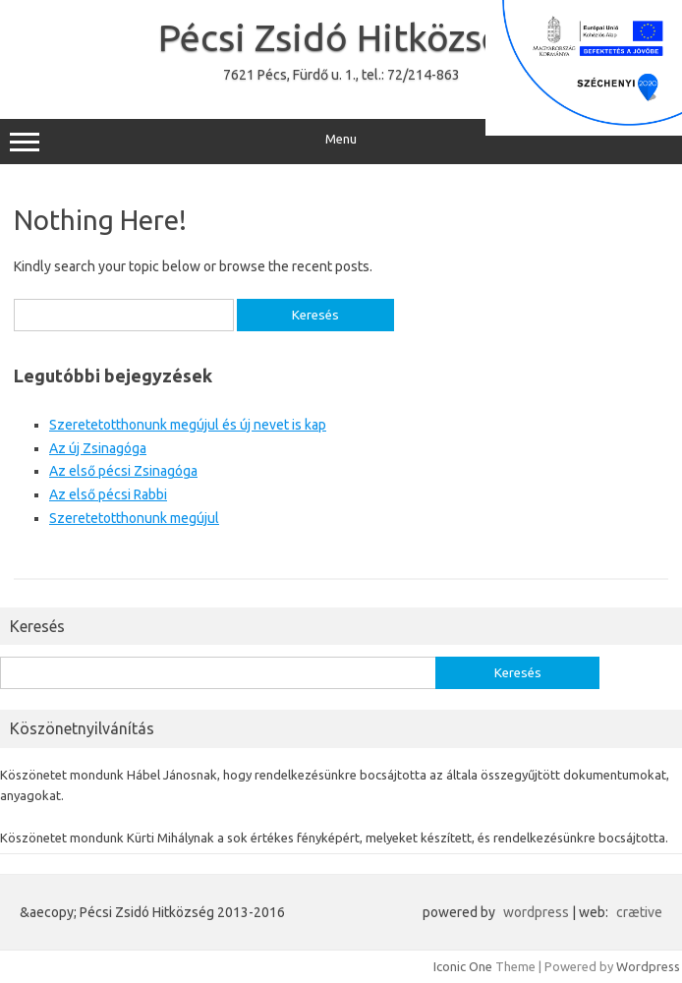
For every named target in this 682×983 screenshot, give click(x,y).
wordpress (536, 912)
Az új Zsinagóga (97, 448)
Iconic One (462, 966)
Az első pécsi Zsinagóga (123, 471)
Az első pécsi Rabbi (108, 494)
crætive (639, 912)
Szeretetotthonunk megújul (134, 518)
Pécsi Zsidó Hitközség (341, 37)
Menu (341, 141)
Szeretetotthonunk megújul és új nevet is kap (187, 425)
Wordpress (648, 966)
